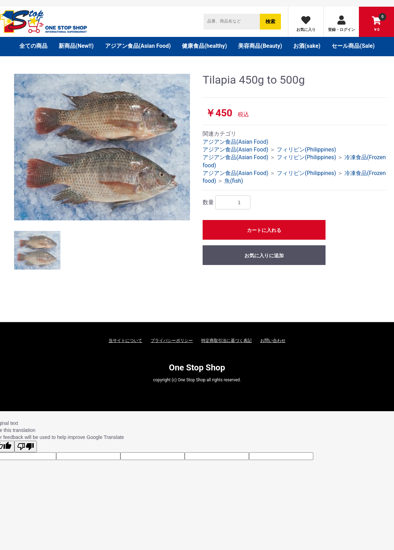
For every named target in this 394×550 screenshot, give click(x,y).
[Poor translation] (25, 446)
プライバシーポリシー (172, 340)
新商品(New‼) (76, 46)
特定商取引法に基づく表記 (226, 340)
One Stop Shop (197, 368)
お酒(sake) (306, 46)
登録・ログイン (341, 23)
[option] (102, 147)
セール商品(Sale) (353, 46)
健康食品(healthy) (204, 46)
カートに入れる (264, 230)
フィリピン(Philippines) (306, 149)
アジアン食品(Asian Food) (138, 46)
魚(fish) (233, 180)
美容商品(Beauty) (260, 46)
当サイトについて (125, 340)
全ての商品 (33, 46)
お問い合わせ (272, 340)
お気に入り (306, 23)
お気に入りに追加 (264, 255)
